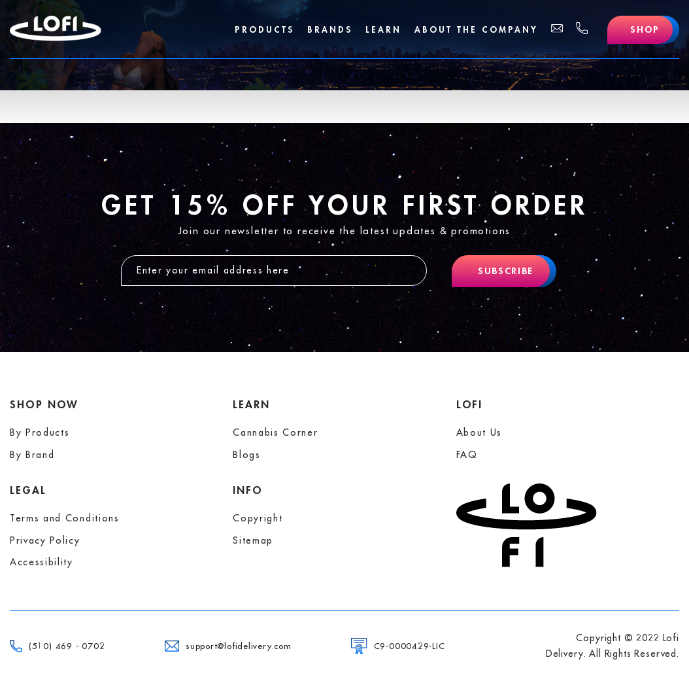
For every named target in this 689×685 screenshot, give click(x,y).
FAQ (467, 454)
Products (264, 30)
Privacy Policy (45, 540)
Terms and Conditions (65, 518)
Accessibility (41, 562)
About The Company (476, 30)
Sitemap (253, 540)
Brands (329, 30)
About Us (479, 432)
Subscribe (505, 270)
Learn (383, 30)
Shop (645, 29)
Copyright (257, 518)
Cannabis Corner (275, 432)
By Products (39, 432)
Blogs (246, 454)
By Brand (32, 454)
